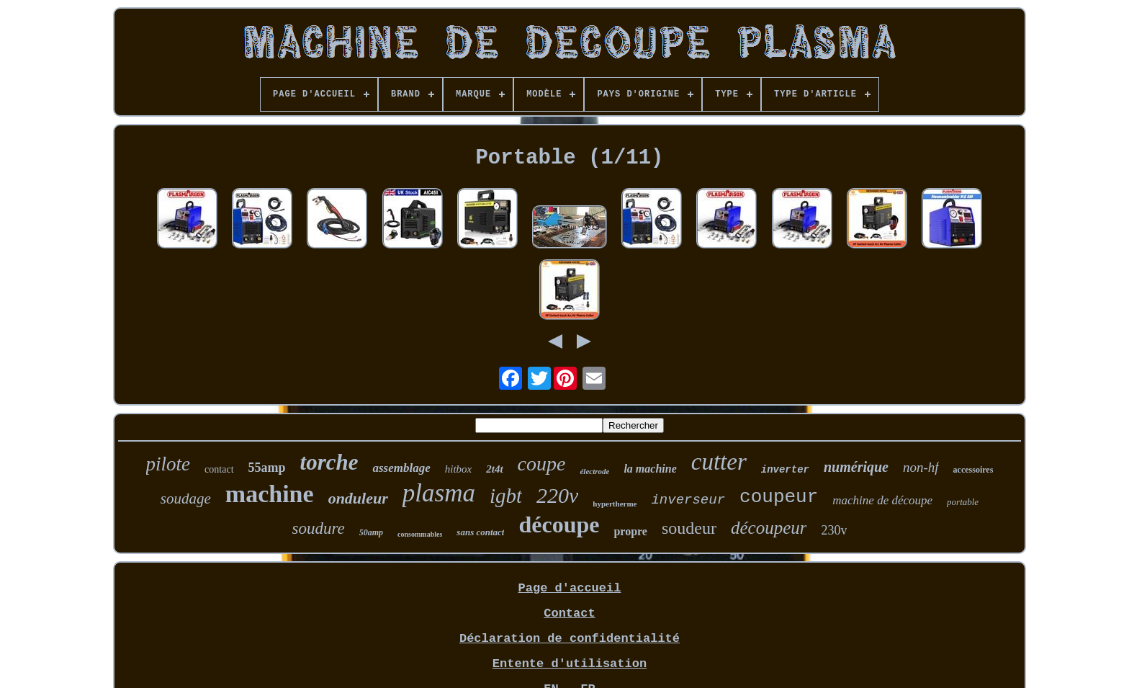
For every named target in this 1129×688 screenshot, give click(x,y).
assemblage (401, 468)
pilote (168, 464)
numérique (856, 467)
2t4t (494, 469)
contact (218, 469)
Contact (569, 613)
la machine (650, 469)
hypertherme (615, 503)
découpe (558, 524)
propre (630, 531)
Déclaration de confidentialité (569, 638)
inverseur (688, 500)
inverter (785, 469)
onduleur (358, 498)
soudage (186, 498)
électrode (594, 471)
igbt (506, 495)
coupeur (778, 497)
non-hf (921, 467)
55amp (267, 467)
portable (963, 501)
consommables (419, 534)
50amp (371, 532)
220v (557, 495)
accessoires (973, 470)
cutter (719, 462)
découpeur (769, 527)
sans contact (480, 532)
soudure (318, 528)
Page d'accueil (569, 588)
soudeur (689, 528)
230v (834, 530)
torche (329, 462)
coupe (542, 463)
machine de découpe (882, 500)
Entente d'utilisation (569, 664)
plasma (438, 493)
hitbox (458, 469)
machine (269, 494)
